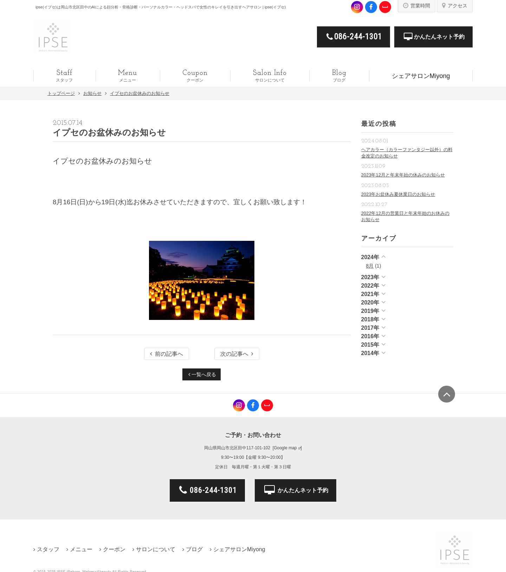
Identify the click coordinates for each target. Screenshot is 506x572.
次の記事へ (236, 354)
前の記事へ (166, 354)
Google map (285, 447)
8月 (370, 266)
